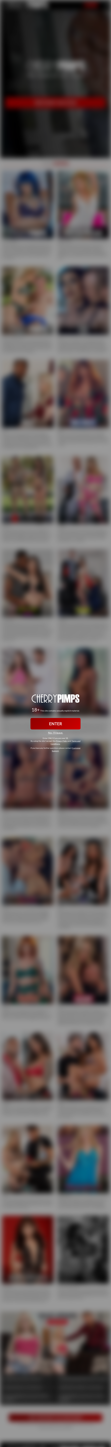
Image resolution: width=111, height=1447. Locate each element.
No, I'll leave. (55, 732)
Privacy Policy (62, 741)
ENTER (55, 723)
